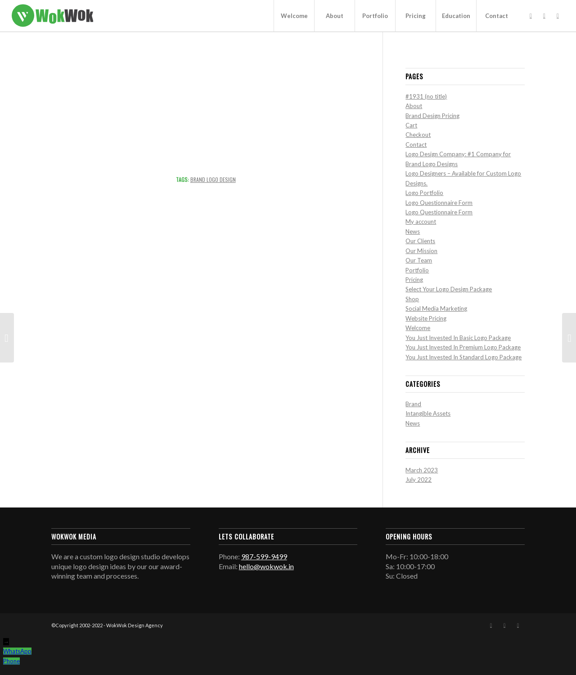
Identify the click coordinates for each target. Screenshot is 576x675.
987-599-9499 (264, 556)
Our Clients (420, 241)
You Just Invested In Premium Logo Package (463, 347)
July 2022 (418, 479)
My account (420, 221)
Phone (11, 661)
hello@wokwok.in (266, 566)
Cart (411, 125)
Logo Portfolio (424, 192)
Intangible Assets (427, 413)
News (412, 231)
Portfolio (417, 270)
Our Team (418, 260)
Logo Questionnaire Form (438, 202)
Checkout (418, 134)
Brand (413, 404)
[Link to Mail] (557, 15)
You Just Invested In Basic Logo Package (458, 337)
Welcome (417, 327)
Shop (412, 299)
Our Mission (421, 250)
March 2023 (421, 470)
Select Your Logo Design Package (448, 289)
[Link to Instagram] (544, 15)
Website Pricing (425, 318)
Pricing (414, 279)
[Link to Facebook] (530, 15)
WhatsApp (17, 651)
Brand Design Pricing (432, 115)
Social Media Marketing (436, 308)
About (413, 105)
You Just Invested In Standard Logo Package (463, 357)
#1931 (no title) (426, 96)
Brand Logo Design (213, 179)
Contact (416, 144)
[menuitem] (294, 16)
